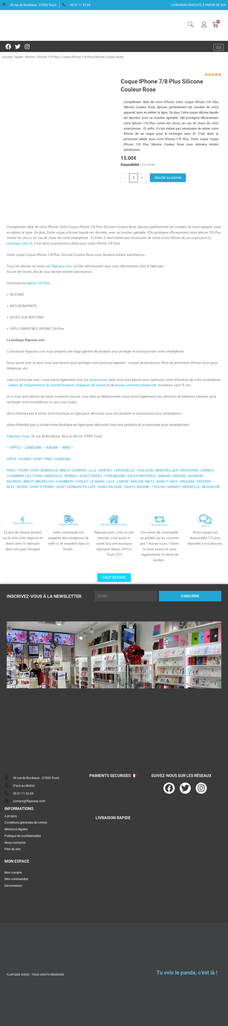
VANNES (173, 487)
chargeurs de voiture (91, 385)
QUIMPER (79, 470)
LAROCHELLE (124, 470)
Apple (18, 57)
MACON (137, 482)
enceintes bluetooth (141, 385)
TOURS (23, 470)
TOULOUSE (145, 470)
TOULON (158, 487)
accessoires (99, 380)
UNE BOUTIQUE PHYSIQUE (113, 524)
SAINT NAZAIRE (110, 487)
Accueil (7, 57)
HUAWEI (25, 459)
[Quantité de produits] (133, 177)
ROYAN (22, 487)
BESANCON (211, 487)
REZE (11, 487)
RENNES (71, 476)
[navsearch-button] (190, 25)
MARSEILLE (53, 476)
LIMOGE (123, 482)
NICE (174, 482)
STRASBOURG (114, 476)
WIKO (66, 447)
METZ (149, 482)
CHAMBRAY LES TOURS (25, 476)
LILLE (92, 470)
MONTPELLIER (167, 470)
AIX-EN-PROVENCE (141, 476)
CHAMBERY (64, 482)
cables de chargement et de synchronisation (41, 385)
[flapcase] (114, 726)
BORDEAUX (49, 470)
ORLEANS (187, 482)
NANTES (105, 470)
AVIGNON (195, 476)
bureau (120, 385)
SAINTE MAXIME (137, 487)
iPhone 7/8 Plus (48, 57)
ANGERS (179, 476)
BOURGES (14, 482)
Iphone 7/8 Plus (38, 283)
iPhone (30, 57)
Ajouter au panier (168, 177)
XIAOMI (52, 447)
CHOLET (81, 482)
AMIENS (164, 476)
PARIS (11, 470)
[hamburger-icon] (219, 47)
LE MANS (97, 482)
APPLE (15, 447)
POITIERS (204, 482)
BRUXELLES (44, 482)
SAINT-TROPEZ (91, 476)
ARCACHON (189, 470)
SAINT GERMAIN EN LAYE (76, 487)
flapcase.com (61, 266)
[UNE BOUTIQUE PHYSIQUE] (114, 519)
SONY (38, 459)
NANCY (162, 482)
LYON (35, 470)
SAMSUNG (33, 447)
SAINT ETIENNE (42, 487)
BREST (64, 470)
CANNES (207, 470)
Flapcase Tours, (18, 436)
